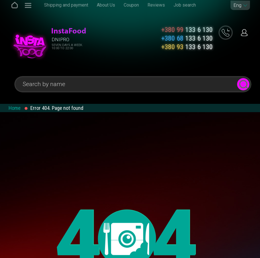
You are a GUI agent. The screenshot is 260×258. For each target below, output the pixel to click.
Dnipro (60, 39)
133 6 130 (187, 30)
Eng (237, 5)
